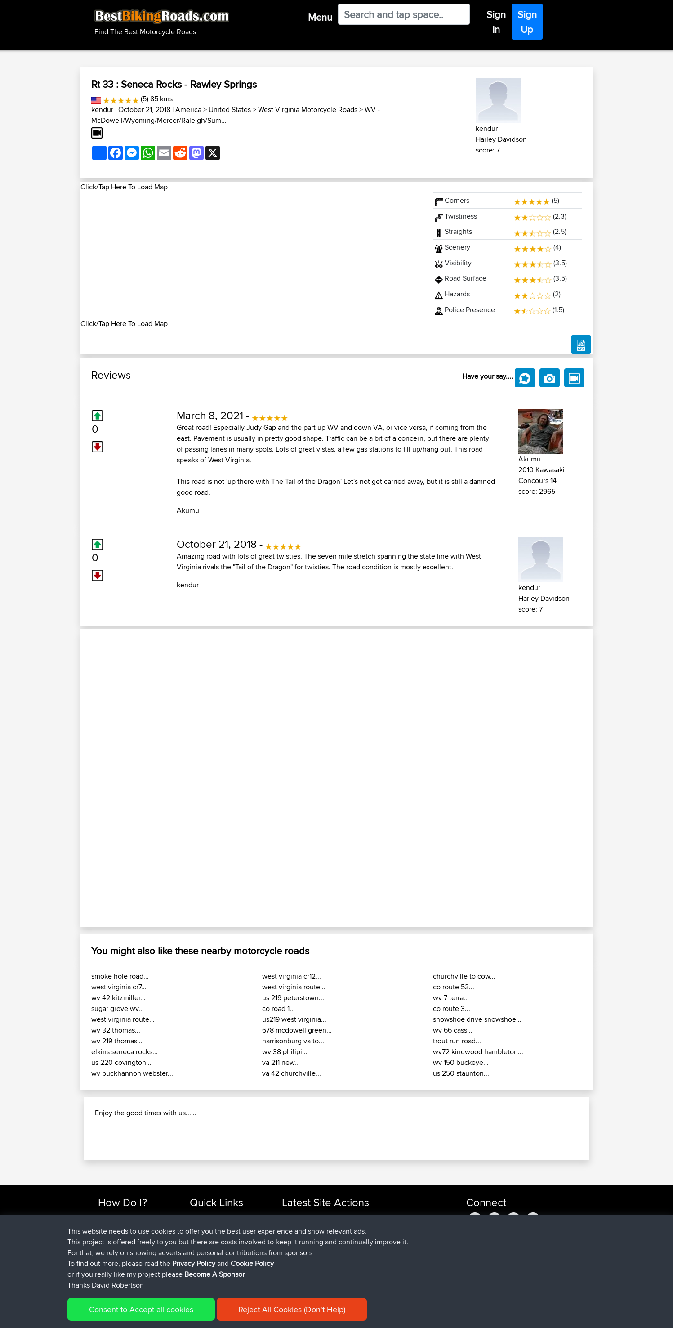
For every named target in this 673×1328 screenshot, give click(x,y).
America (188, 109)
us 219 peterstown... (293, 998)
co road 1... (278, 1008)
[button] (118, 778)
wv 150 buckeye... (461, 1062)
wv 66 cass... (452, 1030)
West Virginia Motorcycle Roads (307, 109)
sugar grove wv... (117, 1008)
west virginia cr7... (119, 987)
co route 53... (453, 987)
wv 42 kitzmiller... (118, 998)
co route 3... (451, 1008)
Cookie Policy (252, 1263)
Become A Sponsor (214, 1274)
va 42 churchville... (291, 1073)
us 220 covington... (121, 1062)
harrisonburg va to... (293, 1041)
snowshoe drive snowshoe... (477, 1019)
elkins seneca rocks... (124, 1051)
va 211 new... (281, 1062)
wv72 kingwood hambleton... (478, 1051)
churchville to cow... (464, 976)
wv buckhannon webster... (132, 1073)
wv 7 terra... (451, 998)
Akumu (188, 510)
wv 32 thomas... (115, 1030)
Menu (320, 17)
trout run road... (457, 1041)
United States (230, 109)
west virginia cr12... (291, 976)
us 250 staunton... (461, 1073)
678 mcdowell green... (297, 1030)
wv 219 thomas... (117, 1041)
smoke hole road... (120, 976)
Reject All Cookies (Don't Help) (291, 1309)
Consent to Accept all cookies (141, 1309)
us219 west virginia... (294, 1019)
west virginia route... (123, 1019)
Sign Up (527, 21)
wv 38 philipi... (285, 1051)
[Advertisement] (251, 255)
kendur (102, 109)
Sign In (496, 21)
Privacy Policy (193, 1263)
